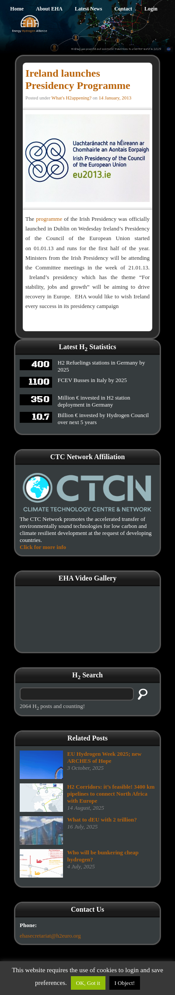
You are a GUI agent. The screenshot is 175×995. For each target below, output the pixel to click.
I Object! (125, 983)
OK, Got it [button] (88, 983)
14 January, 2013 (115, 97)
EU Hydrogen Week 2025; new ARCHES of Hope (104, 757)
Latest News (88, 9)
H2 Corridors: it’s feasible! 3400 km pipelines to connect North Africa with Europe (110, 793)
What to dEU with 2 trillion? (101, 819)
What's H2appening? (71, 97)
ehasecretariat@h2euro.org (50, 935)
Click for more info (43, 547)
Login (151, 9)
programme (49, 219)
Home (17, 9)
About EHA (49, 9)
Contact (123, 9)
